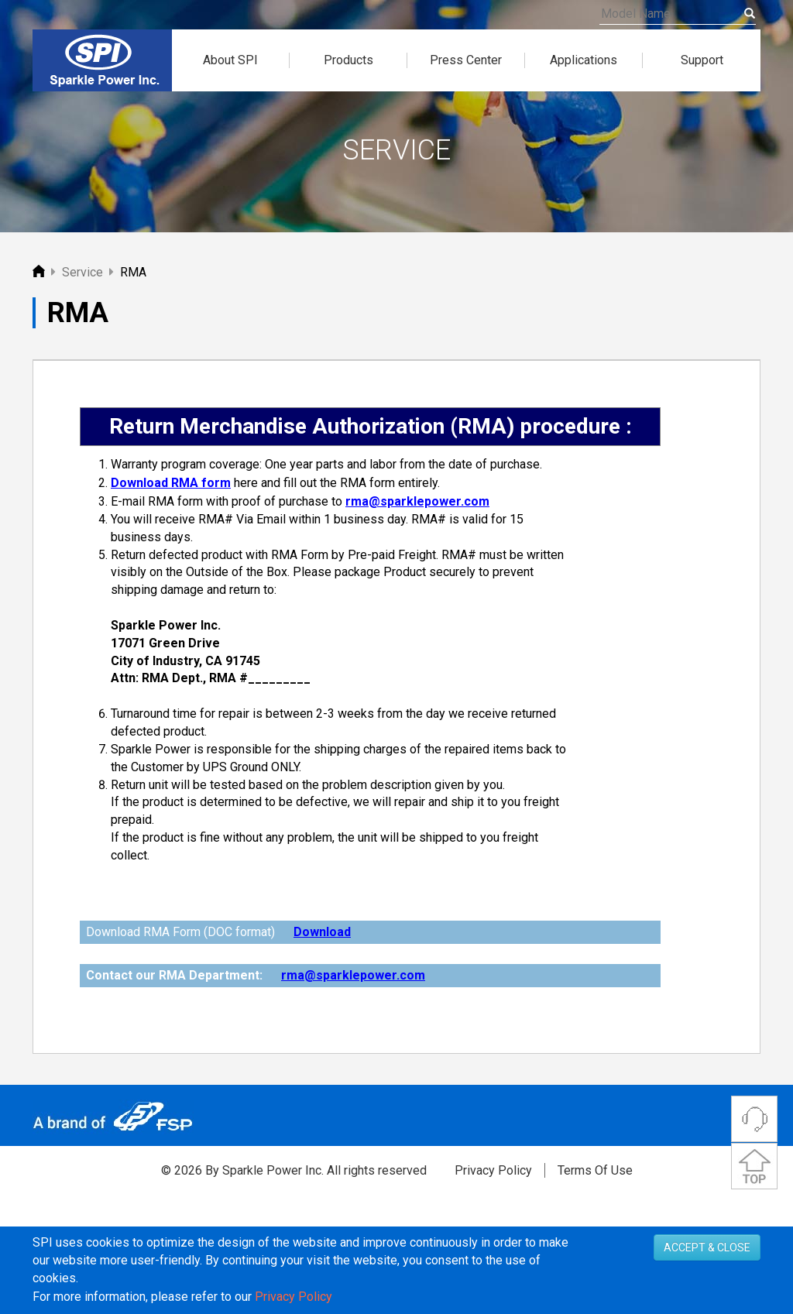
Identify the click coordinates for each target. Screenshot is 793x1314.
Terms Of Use (595, 1170)
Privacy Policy (493, 1170)
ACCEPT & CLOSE (707, 1279)
